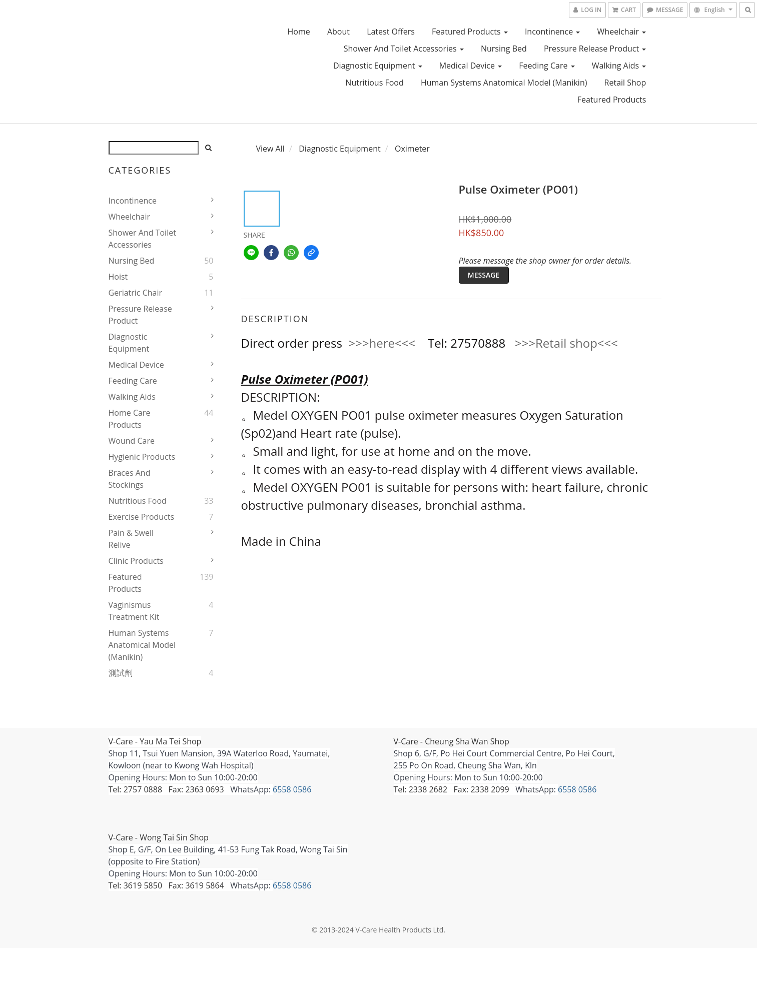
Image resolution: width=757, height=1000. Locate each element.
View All (270, 148)
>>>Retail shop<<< (566, 343)
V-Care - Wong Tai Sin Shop (159, 837)
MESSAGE (483, 275)
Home (299, 31)
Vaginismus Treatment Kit (134, 610)
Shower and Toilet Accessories (404, 48)
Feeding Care (546, 65)
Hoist (118, 276)
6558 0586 (292, 789)
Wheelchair (621, 31)
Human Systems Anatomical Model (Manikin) (504, 82)
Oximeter (412, 148)
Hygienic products (142, 456)
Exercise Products (142, 516)
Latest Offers (391, 31)
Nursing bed (504, 48)
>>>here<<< (381, 343)
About (338, 31)
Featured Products (470, 31)
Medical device (470, 65)
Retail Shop (625, 82)
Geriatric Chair (136, 292)
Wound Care (132, 440)
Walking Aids (619, 65)
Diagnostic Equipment (377, 65)
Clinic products (136, 560)
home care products (130, 418)
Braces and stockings (130, 478)
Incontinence (552, 31)
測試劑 (121, 672)
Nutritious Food (374, 82)
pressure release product (595, 48)
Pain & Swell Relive (131, 538)
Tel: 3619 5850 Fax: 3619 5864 (166, 885)
